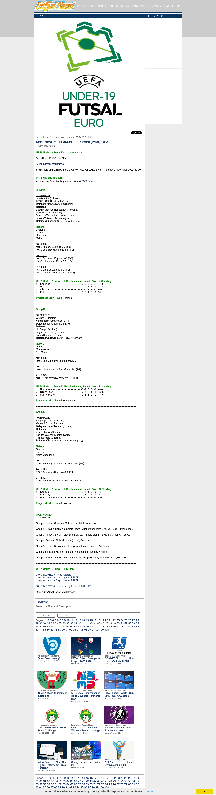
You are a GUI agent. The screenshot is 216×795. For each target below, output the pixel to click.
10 (68, 620)
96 (85, 629)
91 (67, 629)
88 (55, 629)
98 (93, 629)
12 (75, 620)
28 (137, 620)
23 (118, 620)
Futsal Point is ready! (49, 658)
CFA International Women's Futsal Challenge (85, 729)
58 (44, 626)
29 (37, 623)
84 (40, 629)
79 (125, 626)
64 (67, 626)
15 (87, 620)
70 (91, 626)
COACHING (122, 6)
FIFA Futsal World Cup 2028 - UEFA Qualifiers (119, 694)
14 (83, 620)
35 (60, 623)
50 (118, 623)
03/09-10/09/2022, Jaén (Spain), (57, 577)
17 (94, 620)
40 (79, 623)
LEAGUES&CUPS (139, 6)
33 (52, 623)
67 (79, 626)
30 (40, 623)
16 (91, 620)
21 (110, 620)
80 (129, 626)
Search (46, 616)
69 (87, 626)
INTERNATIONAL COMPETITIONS (95, 6)
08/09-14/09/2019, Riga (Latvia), (57, 580)
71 (94, 626)
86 (48, 629)
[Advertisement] (163, 96)
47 (106, 623)
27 (133, 620)
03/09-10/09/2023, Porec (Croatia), (55, 574)
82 (137, 626)
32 (48, 623)
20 (106, 620)
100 (101, 629)
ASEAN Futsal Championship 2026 (119, 764)
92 (70, 629)
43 (91, 623)
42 (87, 623)
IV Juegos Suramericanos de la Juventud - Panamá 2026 (85, 696)
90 (63, 629)
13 (79, 620)
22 (114, 620)
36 (64, 623)
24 (121, 620)
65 (71, 626)
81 (133, 626)
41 (83, 623)
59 (48, 626)
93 (74, 629)
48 (110, 623)
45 (98, 623)
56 (37, 626)
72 (98, 626)
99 (97, 629)
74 (106, 626)
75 (110, 626)
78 (121, 626)
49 (114, 623)
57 (40, 626)
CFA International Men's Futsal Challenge (52, 729)
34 (56, 623)
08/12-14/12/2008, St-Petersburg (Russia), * (63, 586)
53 (129, 623)
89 (59, 629)
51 (121, 623)
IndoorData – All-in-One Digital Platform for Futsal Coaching (52, 765)
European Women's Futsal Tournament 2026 (119, 729)
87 (52, 629)
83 (37, 629)
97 (89, 629)
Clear (67, 616)
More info (149, 791)
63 (64, 626)
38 (71, 623)
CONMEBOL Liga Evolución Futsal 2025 (119, 660)
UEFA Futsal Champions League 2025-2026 (85, 660)
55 (137, 623)
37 (67, 623)
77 (118, 626)
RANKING (176, 6)
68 (83, 626)
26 (129, 620)
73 (102, 626)
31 (44, 623)
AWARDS (156, 6)
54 (133, 623)
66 (75, 626)
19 (102, 620)
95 (82, 629)
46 (102, 623)
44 (94, 623)
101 (107, 629)
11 (71, 620)
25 (125, 620)
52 (125, 623)
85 (44, 629)
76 (114, 626)
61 (56, 626)
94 (78, 629)
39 (75, 623)
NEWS (166, 6)
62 (60, 626)
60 (52, 626)
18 (98, 620)
